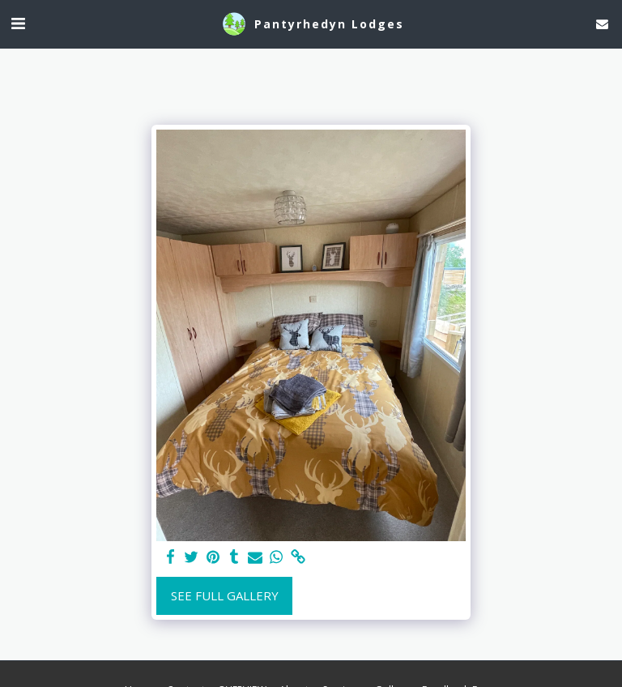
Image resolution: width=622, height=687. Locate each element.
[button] (18, 23)
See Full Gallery (225, 595)
